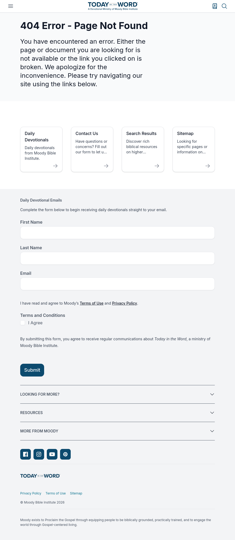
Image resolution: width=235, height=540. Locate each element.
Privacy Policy (124, 303)
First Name (31, 222)
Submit (32, 370)
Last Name (31, 247)
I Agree (35, 322)
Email (25, 273)
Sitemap (76, 493)
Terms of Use (91, 303)
